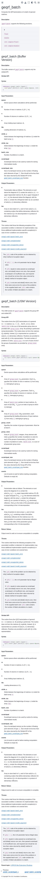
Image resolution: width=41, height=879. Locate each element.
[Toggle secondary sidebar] (38, 2)
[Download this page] (25, 3)
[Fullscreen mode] (28, 2)
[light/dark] (32, 2)
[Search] (35, 2)
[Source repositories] (22, 3)
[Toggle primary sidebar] (2, 3)
